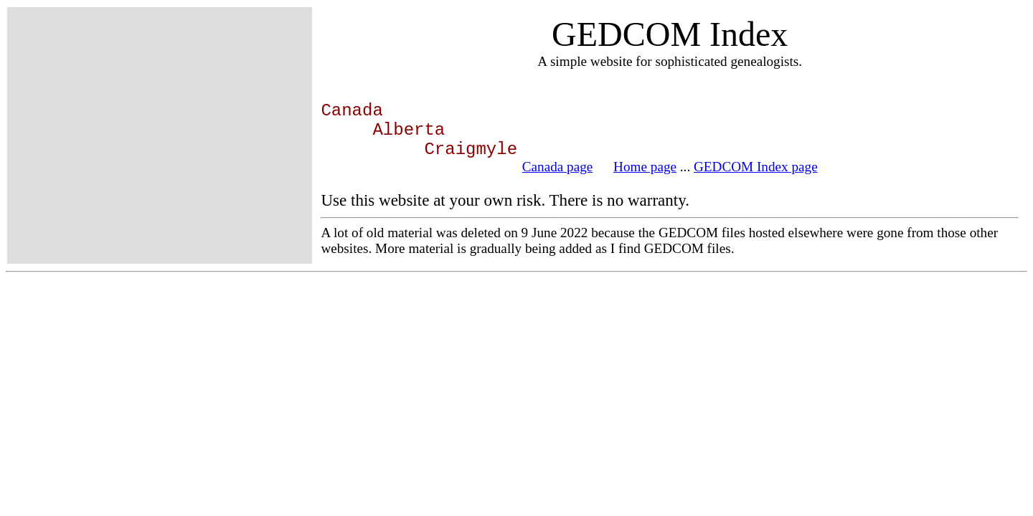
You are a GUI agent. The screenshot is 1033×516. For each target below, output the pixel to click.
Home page (644, 166)
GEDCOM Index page (756, 166)
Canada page (557, 166)
